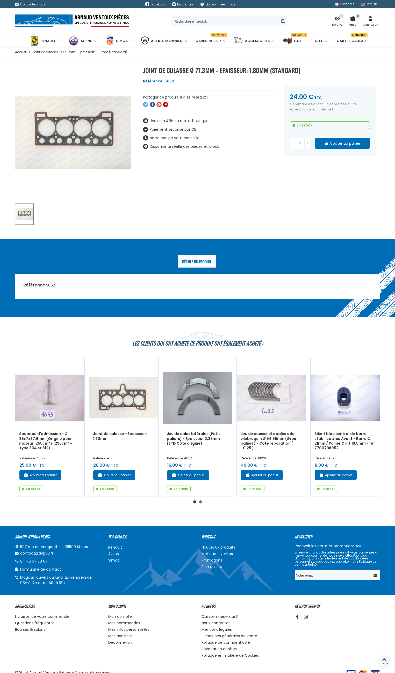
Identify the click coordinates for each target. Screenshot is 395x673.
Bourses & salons (30, 629)
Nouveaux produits (218, 547)
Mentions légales (217, 629)
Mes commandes (124, 623)
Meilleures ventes (217, 553)
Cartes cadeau (352, 38)
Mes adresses (120, 636)
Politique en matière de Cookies (230, 655)
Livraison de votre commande (42, 616)
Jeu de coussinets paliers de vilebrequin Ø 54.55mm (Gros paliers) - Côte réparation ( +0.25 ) (268, 441)
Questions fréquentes (35, 623)
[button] (194, 501)
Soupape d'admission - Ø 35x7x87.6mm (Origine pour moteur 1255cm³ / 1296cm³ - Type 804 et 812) (45, 441)
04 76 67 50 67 (34, 561)
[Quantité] (300, 143)
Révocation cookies (219, 648)
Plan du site (212, 566)
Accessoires (252, 40)
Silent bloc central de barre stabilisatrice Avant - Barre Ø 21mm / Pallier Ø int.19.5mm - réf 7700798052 (344, 441)
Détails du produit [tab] (196, 261)
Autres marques (161, 40)
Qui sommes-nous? (220, 616)
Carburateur (211, 38)
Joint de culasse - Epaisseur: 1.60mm (120, 436)
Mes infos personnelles (128, 629)
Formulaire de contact (40, 569)
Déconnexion (120, 642)
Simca (116, 40)
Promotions (212, 560)
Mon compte (120, 616)
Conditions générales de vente (229, 636)
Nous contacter (216, 623)
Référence (34, 285)
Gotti (295, 40)
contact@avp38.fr (36, 553)
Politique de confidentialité (226, 642)
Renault (43, 40)
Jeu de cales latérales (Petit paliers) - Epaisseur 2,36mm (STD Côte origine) (193, 438)
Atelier (321, 40)
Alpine (80, 40)
